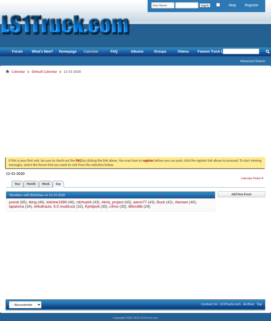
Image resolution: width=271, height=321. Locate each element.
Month (31, 184)
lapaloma (16, 206)
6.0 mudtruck (64, 206)
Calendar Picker (251, 178)
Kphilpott (92, 206)
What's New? (42, 51)
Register (252, 5)
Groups (160, 51)
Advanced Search (252, 61)
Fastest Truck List (212, 51)
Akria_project (112, 202)
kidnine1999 (56, 202)
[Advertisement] (135, 115)
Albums (137, 51)
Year (17, 184)
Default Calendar (44, 71)
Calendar (91, 51)
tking (33, 202)
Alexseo (181, 202)
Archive (248, 304)
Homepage (67, 51)
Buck (161, 202)
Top (259, 304)
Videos (183, 51)
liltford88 (135, 206)
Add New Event (242, 194)
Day (58, 184)
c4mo (113, 206)
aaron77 (140, 202)
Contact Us (209, 304)
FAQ (114, 51)
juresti (14, 202)
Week (46, 184)
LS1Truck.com (230, 304)
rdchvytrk (84, 202)
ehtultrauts (43, 206)
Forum (17, 51)
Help (232, 5)
